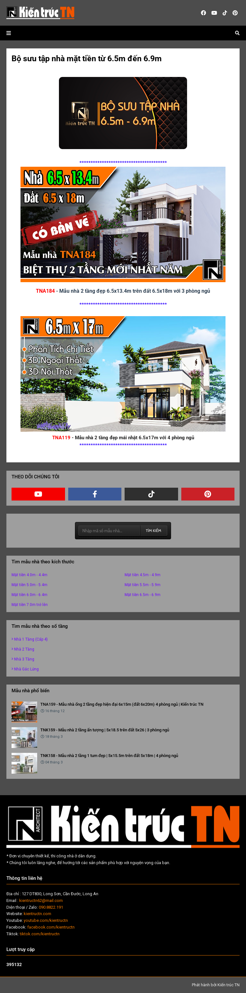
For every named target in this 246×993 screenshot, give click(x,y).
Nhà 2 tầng (24, 649)
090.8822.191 (51, 907)
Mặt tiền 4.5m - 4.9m (142, 575)
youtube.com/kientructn (46, 920)
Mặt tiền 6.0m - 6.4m (29, 595)
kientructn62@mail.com (41, 900)
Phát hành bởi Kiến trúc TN (216, 984)
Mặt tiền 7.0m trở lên (30, 604)
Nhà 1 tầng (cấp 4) (31, 639)
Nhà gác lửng (26, 669)
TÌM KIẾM (153, 530)
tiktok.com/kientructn (40, 933)
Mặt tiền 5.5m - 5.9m (142, 585)
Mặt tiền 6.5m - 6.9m (142, 595)
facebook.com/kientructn (51, 927)
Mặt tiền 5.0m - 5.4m (29, 585)
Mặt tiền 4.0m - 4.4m (29, 575)
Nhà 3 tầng (24, 659)
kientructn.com (37, 913)
